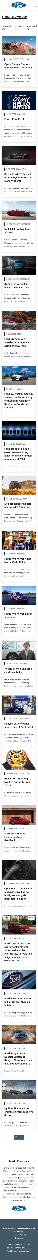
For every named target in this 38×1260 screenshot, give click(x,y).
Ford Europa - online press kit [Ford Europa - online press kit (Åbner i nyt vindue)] (19, 1251)
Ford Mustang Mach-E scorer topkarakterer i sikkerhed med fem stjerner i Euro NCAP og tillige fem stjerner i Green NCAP (18, 952)
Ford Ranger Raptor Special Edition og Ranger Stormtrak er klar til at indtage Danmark (18, 1058)
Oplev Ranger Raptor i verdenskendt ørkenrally (18, 66)
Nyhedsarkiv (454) (7, 27)
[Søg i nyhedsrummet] (35, 5)
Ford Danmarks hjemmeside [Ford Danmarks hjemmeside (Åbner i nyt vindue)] (18, 1245)
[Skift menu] (3, 5)
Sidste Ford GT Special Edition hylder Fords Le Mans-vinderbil (18, 177)
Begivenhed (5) (32, 27)
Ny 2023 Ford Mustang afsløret (17, 231)
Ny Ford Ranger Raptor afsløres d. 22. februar (17, 505)
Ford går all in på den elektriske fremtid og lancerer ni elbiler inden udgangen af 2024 (18, 453)
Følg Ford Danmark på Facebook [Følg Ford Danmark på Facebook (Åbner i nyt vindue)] (19, 1248)
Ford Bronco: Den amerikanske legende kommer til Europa (16, 342)
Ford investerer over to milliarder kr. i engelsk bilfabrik (17, 1002)
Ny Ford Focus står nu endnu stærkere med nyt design (18, 1112)
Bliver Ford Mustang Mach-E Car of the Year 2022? (17, 782)
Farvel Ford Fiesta (14, 119)
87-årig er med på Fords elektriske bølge (18, 670)
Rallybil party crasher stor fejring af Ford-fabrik (18, 725)
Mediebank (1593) (19, 27)
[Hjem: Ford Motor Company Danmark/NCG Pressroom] (18, 5)
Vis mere (19, 1137)
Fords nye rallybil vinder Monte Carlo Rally (18, 560)
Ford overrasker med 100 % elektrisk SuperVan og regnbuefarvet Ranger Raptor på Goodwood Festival (18, 401)
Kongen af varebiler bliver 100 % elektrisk (16, 286)
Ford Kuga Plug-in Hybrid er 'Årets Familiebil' (14, 837)
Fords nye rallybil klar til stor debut (18, 615)
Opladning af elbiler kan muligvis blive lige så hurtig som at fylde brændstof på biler (18, 893)
